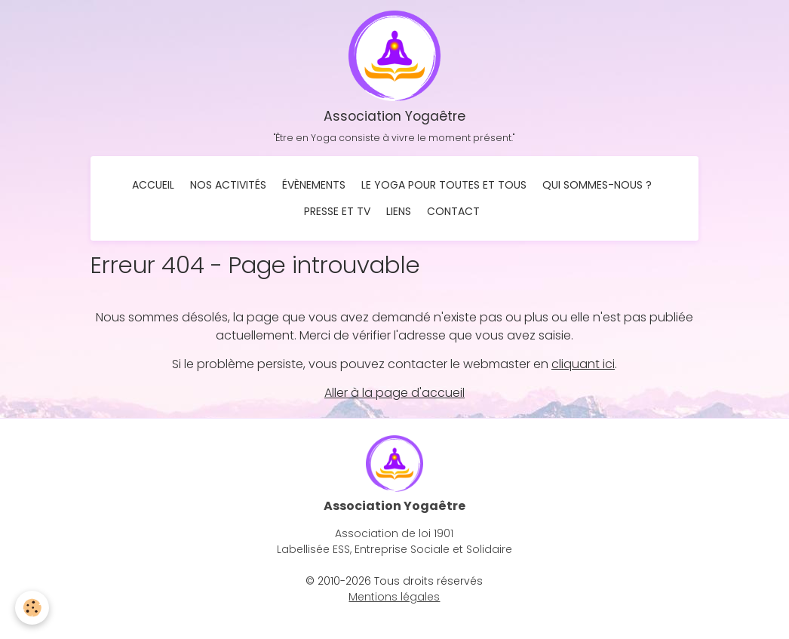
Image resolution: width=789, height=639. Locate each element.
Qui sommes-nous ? (597, 184)
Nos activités (228, 184)
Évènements (313, 184)
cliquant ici (583, 364)
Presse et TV (337, 211)
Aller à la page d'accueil (394, 392)
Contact (453, 211)
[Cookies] (32, 608)
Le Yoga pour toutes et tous (444, 184)
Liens (398, 211)
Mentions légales (394, 596)
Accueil (153, 184)
